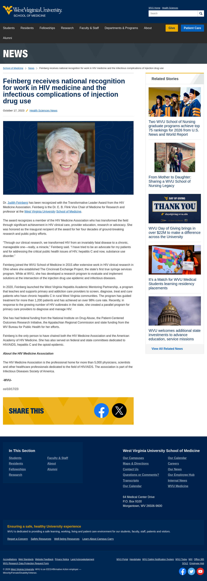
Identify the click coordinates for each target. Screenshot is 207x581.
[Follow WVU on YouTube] (200, 571)
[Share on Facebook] (101, 410)
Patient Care (192, 28)
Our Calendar (132, 486)
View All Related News (167, 348)
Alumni (7, 38)
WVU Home (154, 8)
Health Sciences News (43, 110)
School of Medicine (13, 68)
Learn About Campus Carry (98, 538)
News (15, 53)
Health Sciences (170, 8)
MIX (190, 559)
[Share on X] (119, 410)
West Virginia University (39, 211)
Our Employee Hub (181, 474)
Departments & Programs (121, 28)
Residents (27, 28)
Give (172, 28)
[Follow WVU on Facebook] (182, 571)
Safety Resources (41, 538)
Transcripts (131, 480)
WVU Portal (122, 559)
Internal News (177, 480)
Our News (175, 469)
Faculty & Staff (89, 28)
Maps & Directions (136, 463)
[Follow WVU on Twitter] (191, 571)
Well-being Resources (66, 538)
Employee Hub (196, 563)
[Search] (201, 13)
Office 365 (199, 559)
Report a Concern (17, 538)
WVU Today (181, 559)
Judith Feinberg (18, 202)
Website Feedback (44, 559)
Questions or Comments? (141, 474)
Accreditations (10, 559)
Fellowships (47, 28)
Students (9, 28)
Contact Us (130, 469)
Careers (173, 463)
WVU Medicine (178, 486)
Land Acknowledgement (82, 559)
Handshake (135, 559)
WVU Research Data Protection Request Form (26, 563)
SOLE (185, 563)
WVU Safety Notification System (158, 559)
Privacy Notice (62, 559)
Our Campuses (133, 458)
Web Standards (26, 559)
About (148, 28)
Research (67, 28)
